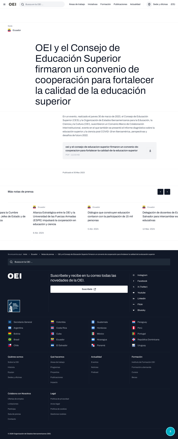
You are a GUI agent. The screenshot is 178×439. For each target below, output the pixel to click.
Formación (105, 4)
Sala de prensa (14, 414)
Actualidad (135, 4)
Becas (134, 377)
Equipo (11, 372)
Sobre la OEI (13, 362)
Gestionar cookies (58, 414)
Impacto (54, 382)
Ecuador (34, 254)
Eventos (94, 362)
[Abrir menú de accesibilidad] (170, 431)
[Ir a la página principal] (12, 4)
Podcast (94, 372)
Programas (55, 367)
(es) (173, 4)
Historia (11, 367)
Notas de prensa (47, 254)
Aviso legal (55, 404)
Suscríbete (89, 289)
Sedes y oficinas (15, 377)
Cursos (135, 372)
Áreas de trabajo (77, 4)
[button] (160, 192)
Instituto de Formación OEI (143, 362)
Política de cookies (58, 409)
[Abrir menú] (4, 4)
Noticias (94, 367)
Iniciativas (92, 4)
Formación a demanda (141, 367)
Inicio (25, 254)
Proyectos (54, 372)
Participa (12, 409)
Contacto (12, 419)
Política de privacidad (59, 399)
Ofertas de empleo (16, 399)
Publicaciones (120, 4)
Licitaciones (13, 404)
